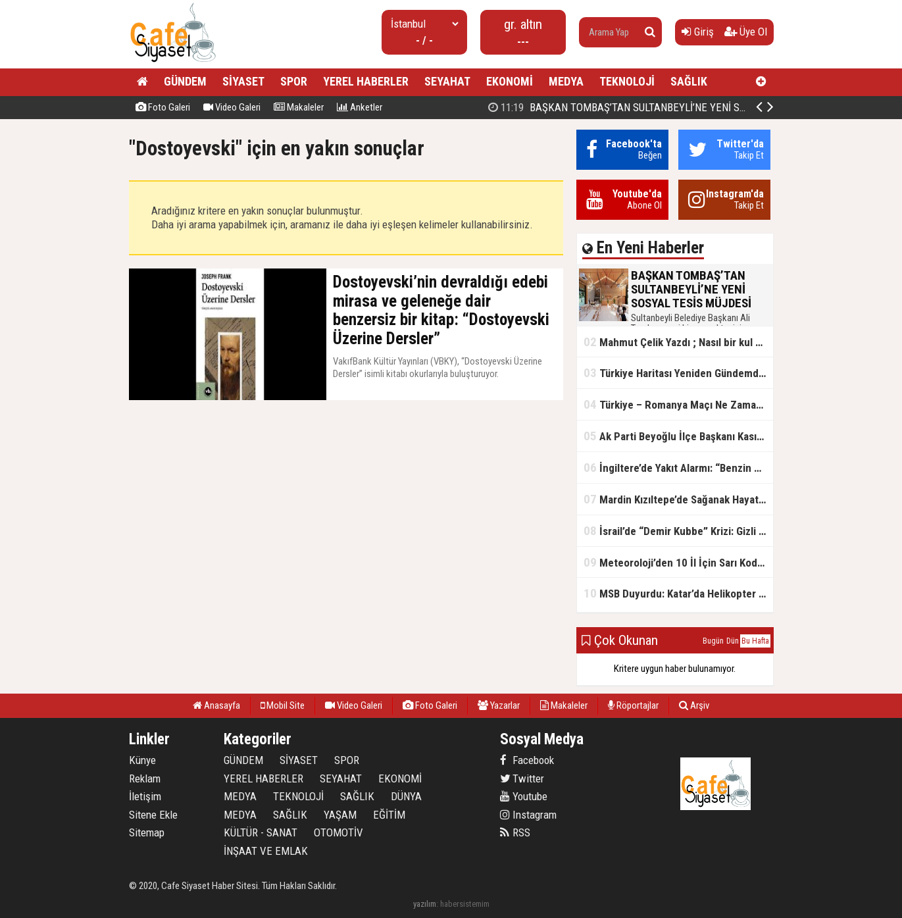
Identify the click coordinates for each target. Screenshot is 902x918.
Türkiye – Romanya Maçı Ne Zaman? (675, 404)
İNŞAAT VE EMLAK (266, 850)
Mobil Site (283, 705)
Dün (732, 641)
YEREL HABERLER (366, 81)
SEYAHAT (447, 81)
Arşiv (694, 705)
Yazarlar (499, 705)
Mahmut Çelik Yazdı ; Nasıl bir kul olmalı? (678, 341)
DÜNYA (406, 796)
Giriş (698, 31)
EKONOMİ (509, 81)
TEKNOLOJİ (627, 81)
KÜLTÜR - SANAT (260, 832)
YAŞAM (340, 814)
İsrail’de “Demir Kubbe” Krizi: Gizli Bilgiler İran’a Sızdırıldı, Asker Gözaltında (678, 530)
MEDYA (566, 81)
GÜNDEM (185, 81)
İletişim (145, 796)
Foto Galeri (163, 107)
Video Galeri (232, 107)
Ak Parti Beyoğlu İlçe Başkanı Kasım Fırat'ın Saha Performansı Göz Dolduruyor (678, 436)
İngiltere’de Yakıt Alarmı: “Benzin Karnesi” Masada (678, 467)
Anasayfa (216, 705)
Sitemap (146, 832)
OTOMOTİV (338, 832)
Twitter (522, 778)
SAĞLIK (688, 81)
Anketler (359, 107)
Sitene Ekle (153, 814)
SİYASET (243, 81)
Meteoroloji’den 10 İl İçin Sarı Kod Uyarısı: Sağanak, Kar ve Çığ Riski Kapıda (678, 562)
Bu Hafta (755, 641)
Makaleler (299, 107)
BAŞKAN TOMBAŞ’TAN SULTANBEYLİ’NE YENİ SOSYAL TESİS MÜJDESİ (664, 107)
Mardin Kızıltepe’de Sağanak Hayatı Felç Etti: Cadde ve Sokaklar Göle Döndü (678, 499)
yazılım (424, 904)
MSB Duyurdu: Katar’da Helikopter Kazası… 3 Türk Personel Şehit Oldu (678, 593)
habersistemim (464, 904)
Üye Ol (745, 31)
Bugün (713, 641)
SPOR (293, 81)
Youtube (523, 796)
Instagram (528, 814)
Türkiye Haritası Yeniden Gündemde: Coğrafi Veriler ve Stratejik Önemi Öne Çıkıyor (678, 372)
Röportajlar (633, 705)
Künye (142, 760)
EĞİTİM (389, 814)
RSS (515, 832)
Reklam (145, 778)
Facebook (527, 760)
